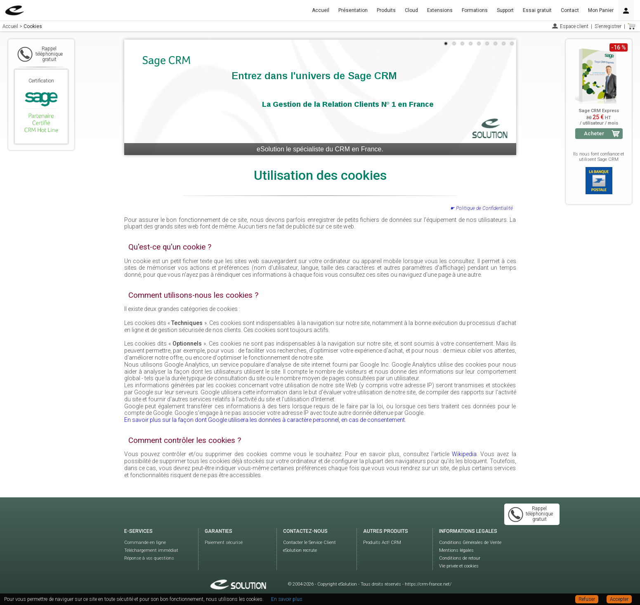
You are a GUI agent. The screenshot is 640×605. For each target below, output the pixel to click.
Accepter (619, 599)
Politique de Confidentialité (484, 208)
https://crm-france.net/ (428, 584)
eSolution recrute (300, 550)
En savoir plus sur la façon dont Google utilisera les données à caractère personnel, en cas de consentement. (265, 420)
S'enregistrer (608, 26)
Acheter (594, 133)
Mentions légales (456, 550)
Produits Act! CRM (382, 542)
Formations (475, 10)
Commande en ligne (145, 542)
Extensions (440, 10)
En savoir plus (286, 599)
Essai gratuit (537, 10)
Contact (570, 10)
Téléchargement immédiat (151, 550)
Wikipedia (464, 454)
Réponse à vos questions (149, 558)
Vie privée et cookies (459, 566)
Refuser (587, 599)
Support (505, 10)
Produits (386, 10)
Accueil (320, 10)
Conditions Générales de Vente (470, 542)
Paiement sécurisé (224, 542)
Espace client (574, 26)
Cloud (411, 10)
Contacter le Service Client (309, 542)
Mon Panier (601, 10)
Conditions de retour (459, 558)
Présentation (353, 10)
